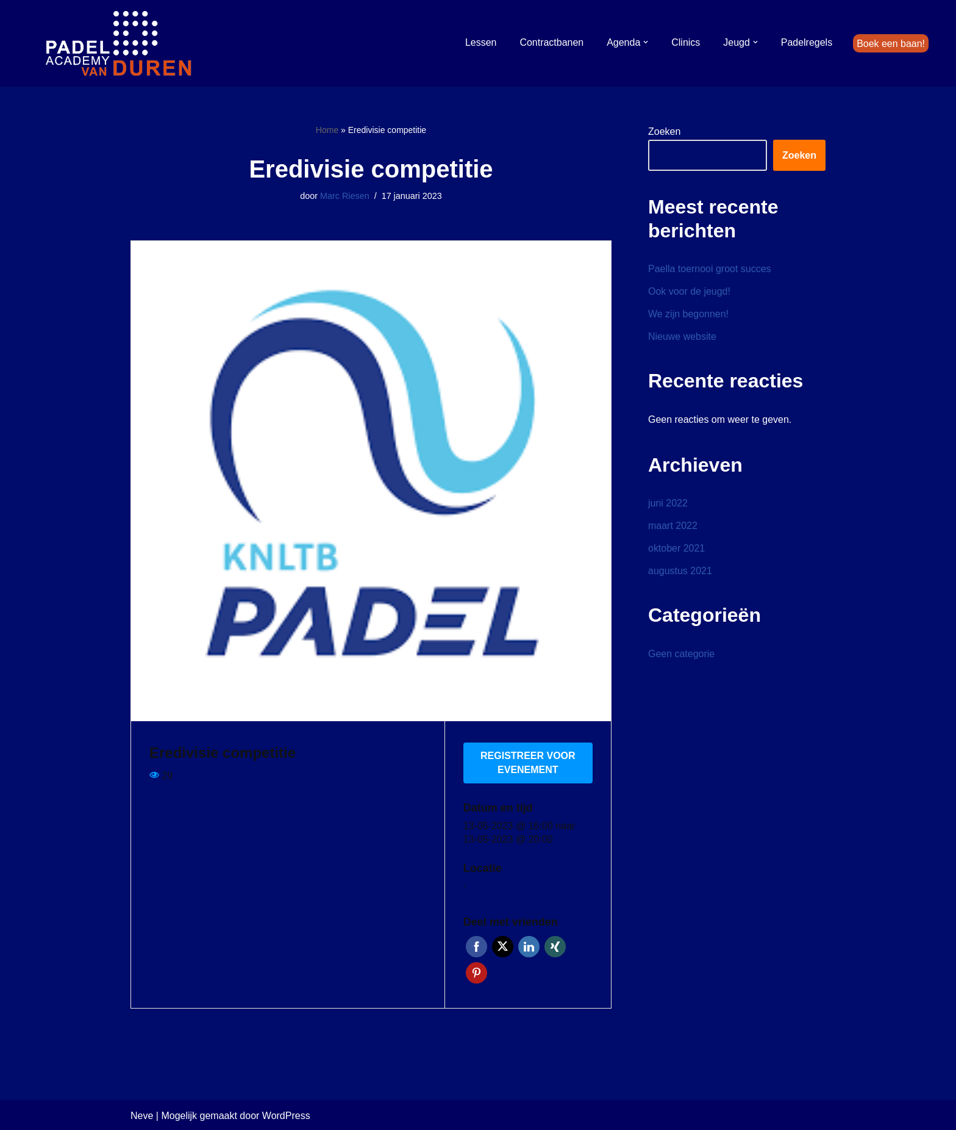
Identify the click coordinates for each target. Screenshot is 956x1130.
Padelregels (806, 42)
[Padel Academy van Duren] (119, 43)
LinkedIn (529, 945)
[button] (645, 42)
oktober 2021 (676, 549)
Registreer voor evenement (528, 762)
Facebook (476, 945)
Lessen (480, 42)
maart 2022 (672, 526)
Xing (555, 945)
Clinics (685, 42)
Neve (141, 1114)
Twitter (502, 945)
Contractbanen (551, 42)
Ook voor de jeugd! (689, 291)
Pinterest (476, 971)
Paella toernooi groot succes (709, 269)
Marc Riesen (344, 196)
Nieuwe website (682, 337)
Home (327, 130)
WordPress (286, 1114)
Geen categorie (681, 654)
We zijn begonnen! (688, 314)
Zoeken (664, 131)
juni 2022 (668, 503)
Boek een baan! (891, 43)
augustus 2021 (680, 571)
